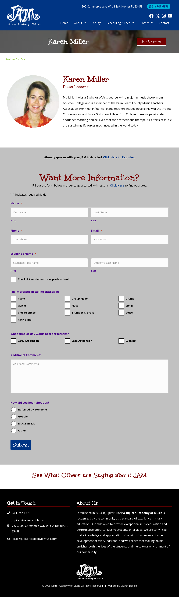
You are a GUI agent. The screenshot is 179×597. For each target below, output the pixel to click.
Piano (21, 298)
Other (22, 430)
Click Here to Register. (119, 157)
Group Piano (80, 298)
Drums (130, 298)
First (13, 220)
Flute (75, 305)
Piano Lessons (75, 86)
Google (23, 416)
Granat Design (129, 585)
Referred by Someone (32, 409)
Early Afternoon (28, 340)
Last (93, 220)
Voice (129, 312)
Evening (131, 340)
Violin (129, 305)
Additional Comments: (26, 355)
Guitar (22, 305)
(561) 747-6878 (159, 6)
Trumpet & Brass (83, 312)
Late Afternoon (82, 340)
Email (96, 230)
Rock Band (24, 319)
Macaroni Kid (26, 423)
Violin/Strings (27, 312)
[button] (151, 16)
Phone (16, 230)
